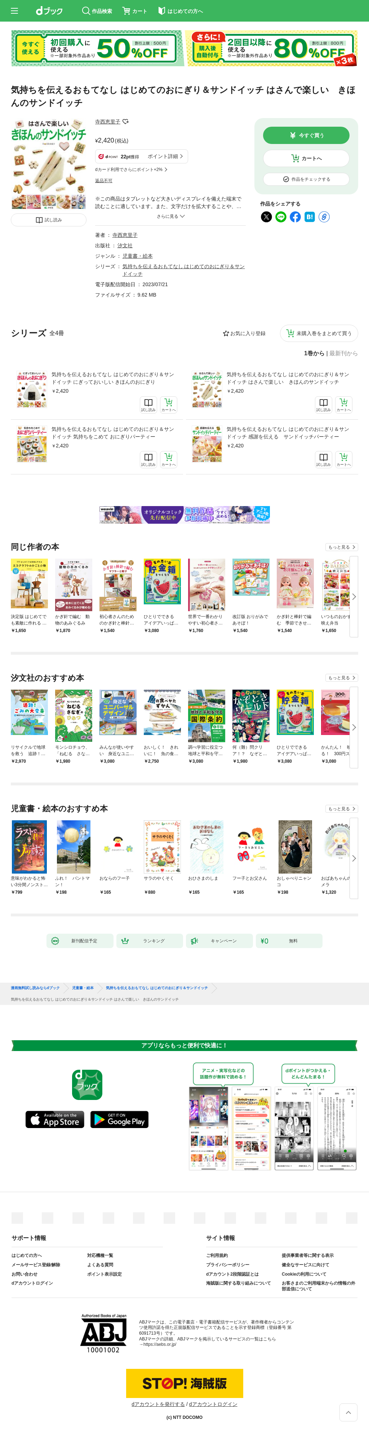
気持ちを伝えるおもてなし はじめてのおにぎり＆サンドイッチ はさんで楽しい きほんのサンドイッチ (288, 378)
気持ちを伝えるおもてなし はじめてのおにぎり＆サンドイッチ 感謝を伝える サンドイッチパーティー (288, 432)
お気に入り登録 (248, 333)
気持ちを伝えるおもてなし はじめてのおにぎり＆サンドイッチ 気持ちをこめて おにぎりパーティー (113, 432)
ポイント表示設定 (104, 1274)
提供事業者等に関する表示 (308, 1255)
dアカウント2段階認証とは (232, 1274)
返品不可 (103, 180)
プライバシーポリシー (227, 1264)
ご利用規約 (217, 1255)
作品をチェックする (311, 179)
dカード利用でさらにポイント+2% (129, 169)
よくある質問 (100, 1264)
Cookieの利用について (304, 1274)
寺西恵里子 (107, 122)
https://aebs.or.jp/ (159, 1344)
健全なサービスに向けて (305, 1264)
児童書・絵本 (138, 256)
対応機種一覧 (100, 1255)
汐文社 (125, 245)
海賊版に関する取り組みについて (238, 1283)
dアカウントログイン (32, 1283)
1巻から (314, 353)
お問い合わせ (24, 1274)
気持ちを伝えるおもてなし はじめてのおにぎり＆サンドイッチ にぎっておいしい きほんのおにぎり (113, 378)
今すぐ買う (311, 135)
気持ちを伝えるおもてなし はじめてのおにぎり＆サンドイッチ (157, 988)
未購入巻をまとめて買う (324, 333)
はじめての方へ (27, 1255)
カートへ (312, 158)
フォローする (125, 121)
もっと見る (339, 547)
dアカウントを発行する (158, 1404)
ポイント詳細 (163, 156)
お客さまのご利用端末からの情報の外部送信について (318, 1286)
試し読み (53, 219)
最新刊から (343, 353)
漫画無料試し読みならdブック (35, 988)
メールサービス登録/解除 (36, 1264)
